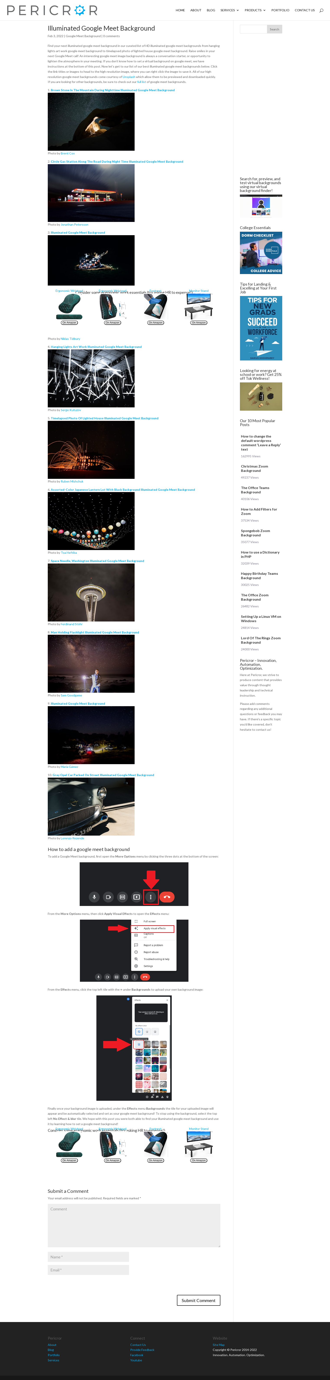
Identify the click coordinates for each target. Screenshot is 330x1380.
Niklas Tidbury (70, 338)
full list (141, 82)
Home (180, 10)
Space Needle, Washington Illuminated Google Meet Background (97, 561)
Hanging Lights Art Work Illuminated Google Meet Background (96, 347)
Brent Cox (68, 153)
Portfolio (280, 10)
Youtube (136, 1360)
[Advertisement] (21, 105)
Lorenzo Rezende (72, 838)
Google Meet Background (83, 36)
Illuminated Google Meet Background (78, 232)
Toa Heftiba (69, 552)
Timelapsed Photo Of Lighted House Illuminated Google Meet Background (104, 418)
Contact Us (305, 10)
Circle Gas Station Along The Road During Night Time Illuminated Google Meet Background (117, 161)
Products (253, 10)
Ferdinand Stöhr (71, 624)
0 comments (111, 36)
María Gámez (69, 767)
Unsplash (129, 77)
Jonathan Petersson (74, 224)
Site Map (219, 1345)
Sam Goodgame (71, 695)
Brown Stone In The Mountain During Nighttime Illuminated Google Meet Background (113, 90)
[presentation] (81, 1286)
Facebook (136, 1355)
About (195, 10)
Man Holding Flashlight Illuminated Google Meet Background (95, 632)
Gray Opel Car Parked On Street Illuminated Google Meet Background (103, 775)
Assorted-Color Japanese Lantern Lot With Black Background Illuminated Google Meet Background (123, 489)
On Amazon (69, 322)
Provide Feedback (142, 1350)
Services (228, 10)
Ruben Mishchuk (72, 481)
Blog (211, 10)
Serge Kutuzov (71, 410)
